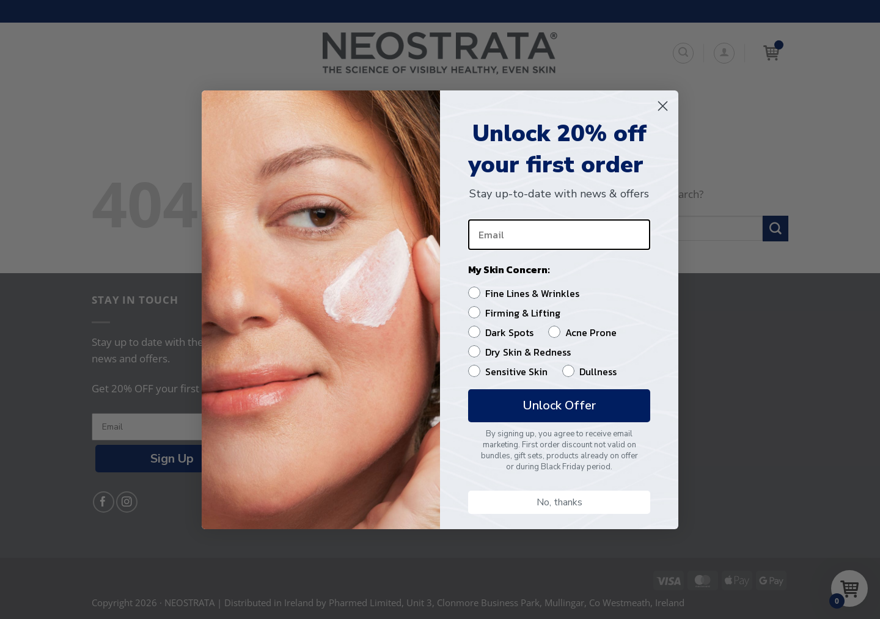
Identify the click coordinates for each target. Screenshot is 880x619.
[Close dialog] (662, 106)
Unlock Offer (559, 405)
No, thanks (559, 502)
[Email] (559, 234)
